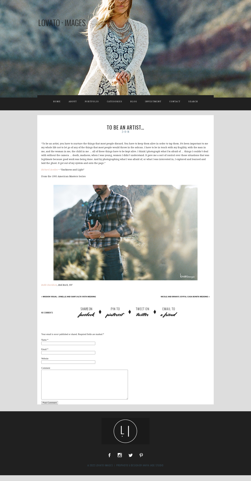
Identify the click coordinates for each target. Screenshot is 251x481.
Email (44, 349)
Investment (153, 102)
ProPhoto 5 (123, 471)
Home (57, 102)
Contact (174, 102)
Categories (114, 102)
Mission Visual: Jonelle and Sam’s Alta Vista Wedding (68, 297)
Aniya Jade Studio (153, 471)
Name (44, 340)
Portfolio (92, 102)
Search (193, 102)
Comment (45, 368)
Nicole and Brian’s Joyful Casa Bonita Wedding (185, 297)
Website (45, 358)
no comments (47, 312)
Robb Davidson (49, 285)
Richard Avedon (49, 169)
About (73, 102)
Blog (133, 102)
